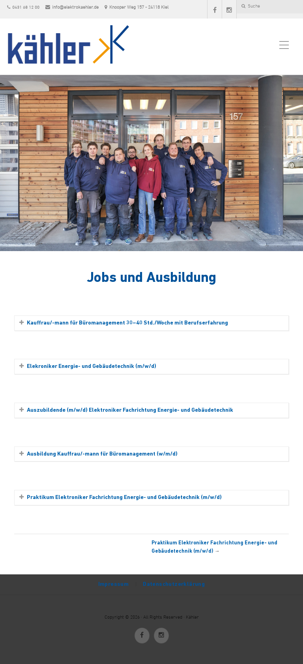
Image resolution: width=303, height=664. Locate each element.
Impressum (113, 584)
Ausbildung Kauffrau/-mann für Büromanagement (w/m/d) (102, 454)
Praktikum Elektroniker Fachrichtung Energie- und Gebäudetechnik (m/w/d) (124, 498)
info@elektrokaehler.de (75, 7)
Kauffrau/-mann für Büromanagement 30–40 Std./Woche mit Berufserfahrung (127, 323)
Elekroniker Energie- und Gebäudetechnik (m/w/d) (91, 367)
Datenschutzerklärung (174, 584)
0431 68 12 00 (25, 8)
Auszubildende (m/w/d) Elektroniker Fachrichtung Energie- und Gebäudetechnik (130, 410)
